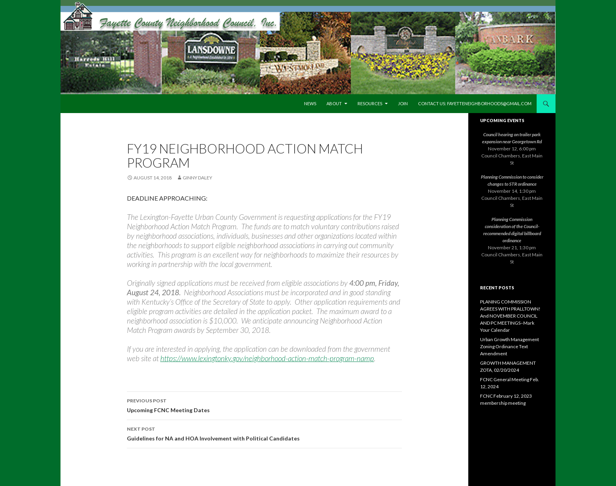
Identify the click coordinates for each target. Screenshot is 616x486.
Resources (370, 103)
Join (403, 103)
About (334, 103)
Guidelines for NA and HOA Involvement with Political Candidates (264, 433)
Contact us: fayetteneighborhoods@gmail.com (475, 103)
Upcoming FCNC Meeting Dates (264, 404)
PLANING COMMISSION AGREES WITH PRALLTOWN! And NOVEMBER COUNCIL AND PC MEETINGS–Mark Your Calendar (510, 316)
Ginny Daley (197, 178)
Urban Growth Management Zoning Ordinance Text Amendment (509, 346)
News (310, 103)
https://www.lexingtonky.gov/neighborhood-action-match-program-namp (267, 358)
